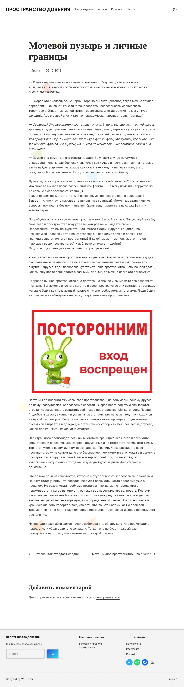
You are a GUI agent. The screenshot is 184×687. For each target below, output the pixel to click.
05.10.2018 (53, 70)
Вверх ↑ (173, 678)
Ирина (35, 70)
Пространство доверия (38, 9)
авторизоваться (108, 597)
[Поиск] (52, 654)
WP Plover (27, 678)
